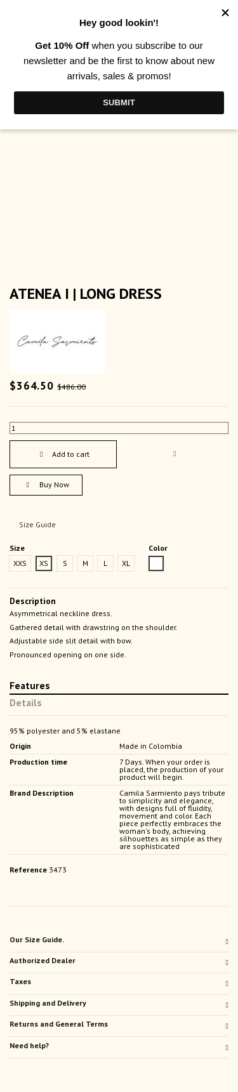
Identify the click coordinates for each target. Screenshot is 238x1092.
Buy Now (46, 484)
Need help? (119, 1045)
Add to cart (63, 454)
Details (26, 704)
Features (30, 686)
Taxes (119, 981)
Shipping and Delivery (119, 1003)
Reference (28, 870)
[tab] (119, 941)
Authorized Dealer (119, 960)
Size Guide (37, 524)
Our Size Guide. (119, 940)
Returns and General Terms (119, 1024)
